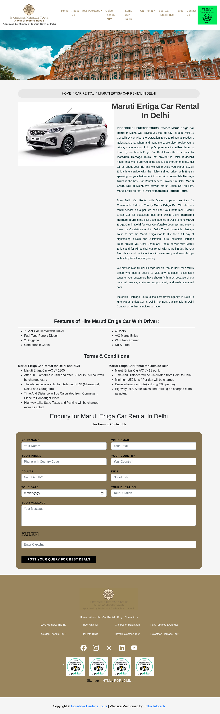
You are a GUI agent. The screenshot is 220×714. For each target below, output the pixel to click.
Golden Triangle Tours (110, 14)
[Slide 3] (110, 75)
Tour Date (30, 487)
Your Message (33, 502)
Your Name (30, 440)
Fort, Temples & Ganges (164, 624)
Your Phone (31, 455)
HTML (107, 680)
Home (64, 10)
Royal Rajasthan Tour (127, 633)
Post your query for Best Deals (58, 559)
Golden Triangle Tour (53, 633)
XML (127, 680)
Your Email (120, 440)
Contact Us (191, 12)
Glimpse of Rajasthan (127, 624)
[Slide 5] (124, 75)
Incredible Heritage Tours (89, 706)
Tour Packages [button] (91, 10)
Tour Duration (123, 487)
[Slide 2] (103, 75)
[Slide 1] (96, 75)
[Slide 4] (117, 75)
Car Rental (84, 93)
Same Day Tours (128, 14)
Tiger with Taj (90, 624)
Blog (181, 10)
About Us (75, 12)
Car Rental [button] (147, 10)
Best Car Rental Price (166, 12)
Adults (27, 471)
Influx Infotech (154, 706)
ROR (117, 680)
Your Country (123, 455)
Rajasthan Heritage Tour (164, 633)
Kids (114, 471)
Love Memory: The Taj (53, 624)
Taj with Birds (90, 633)
